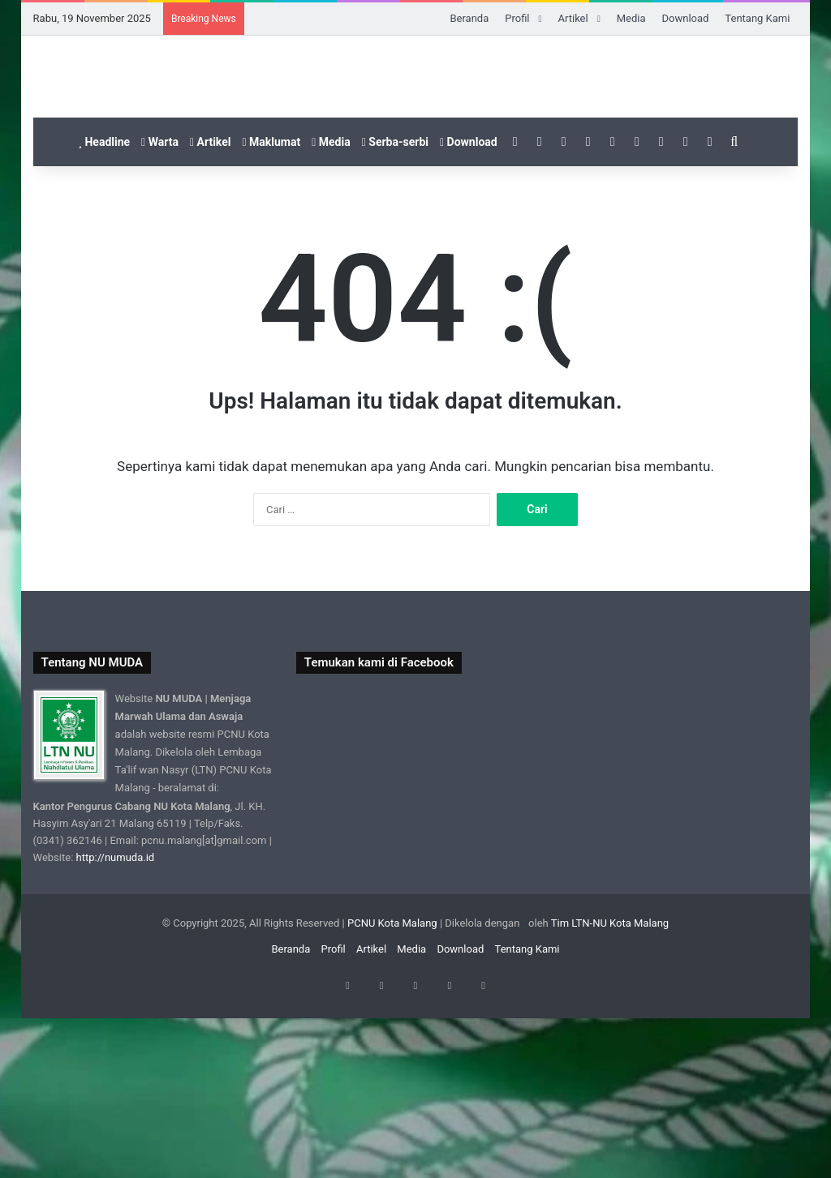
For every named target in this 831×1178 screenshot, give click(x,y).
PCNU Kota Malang (393, 1096)
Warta (160, 316)
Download (684, 18)
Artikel (573, 18)
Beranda (469, 18)
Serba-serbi (395, 316)
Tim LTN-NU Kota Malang (610, 1096)
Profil (517, 18)
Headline (104, 316)
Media (631, 18)
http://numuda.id (115, 1031)
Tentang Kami (757, 18)
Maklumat (271, 316)
